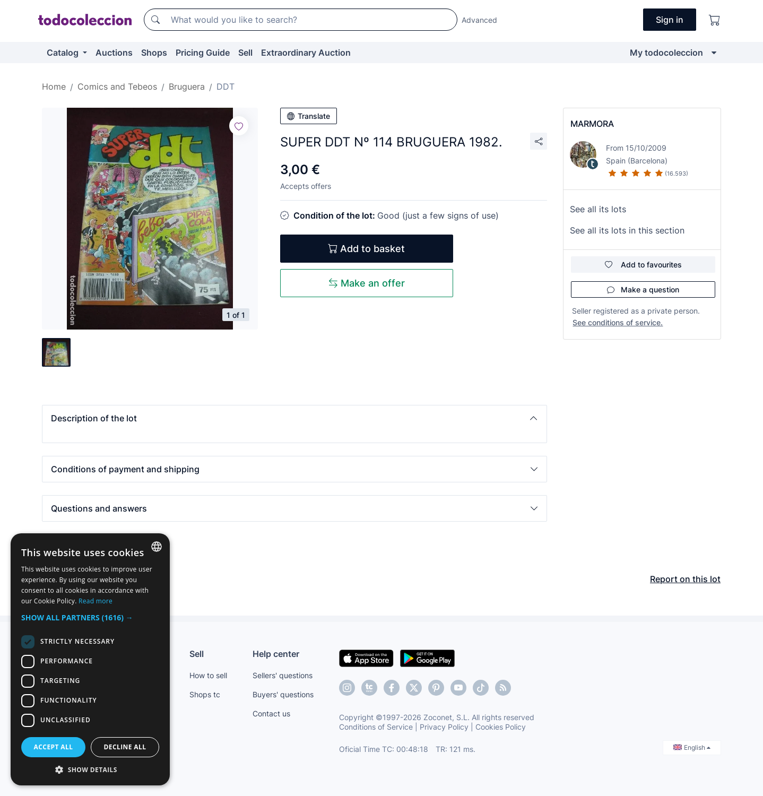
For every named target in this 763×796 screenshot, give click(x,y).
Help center (276, 653)
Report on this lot (685, 579)
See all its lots (598, 209)
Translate (308, 115)
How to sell (208, 675)
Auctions (114, 52)
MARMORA (592, 123)
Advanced (479, 19)
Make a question (643, 289)
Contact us (271, 713)
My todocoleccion (666, 52)
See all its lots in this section (627, 230)
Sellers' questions (283, 675)
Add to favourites (643, 264)
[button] (294, 418)
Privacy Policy (444, 726)
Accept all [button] (53, 746)
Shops (154, 52)
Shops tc (204, 694)
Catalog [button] (64, 52)
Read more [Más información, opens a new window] (95, 600)
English (691, 747)
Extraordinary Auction (306, 52)
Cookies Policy (500, 726)
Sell (245, 52)
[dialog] (90, 659)
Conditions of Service (376, 726)
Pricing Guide (203, 52)
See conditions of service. (618, 322)
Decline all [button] (125, 746)
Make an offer (366, 283)
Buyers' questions (283, 694)
